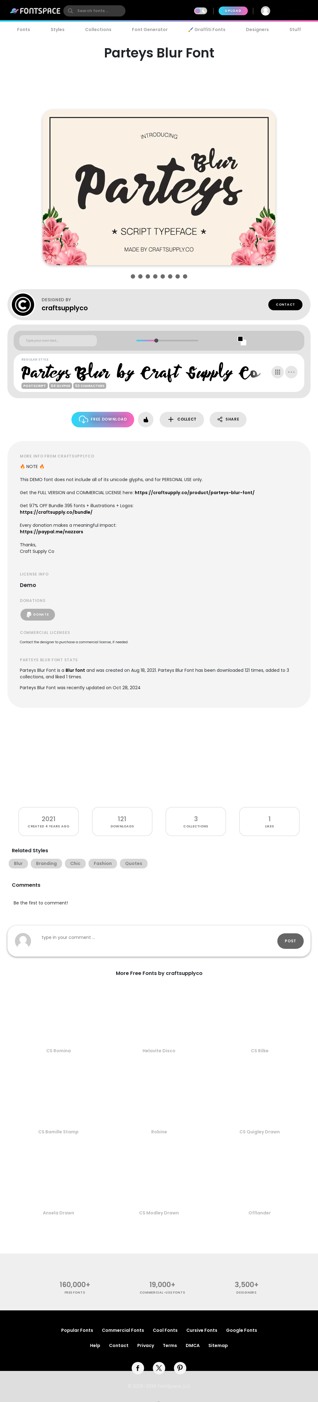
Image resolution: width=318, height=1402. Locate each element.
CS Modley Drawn (159, 1213)
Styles (58, 29)
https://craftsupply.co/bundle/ (56, 512)
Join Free (293, 10)
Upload (233, 10)
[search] (94, 10)
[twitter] (159, 1368)
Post (290, 941)
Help (95, 1345)
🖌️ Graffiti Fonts (206, 29)
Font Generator (150, 29)
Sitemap (218, 1345)
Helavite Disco (159, 1051)
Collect (182, 419)
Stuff (295, 29)
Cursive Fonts (201, 1330)
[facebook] (138, 1368)
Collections (98, 29)
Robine (159, 1132)
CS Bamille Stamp (58, 1132)
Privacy (145, 1345)
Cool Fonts (165, 1330)
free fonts (75, 1292)
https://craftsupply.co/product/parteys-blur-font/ (195, 492)
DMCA (193, 1345)
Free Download (103, 419)
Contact (285, 304)
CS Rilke (260, 1051)
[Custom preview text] (58, 340)
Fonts (23, 29)
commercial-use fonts (162, 1292)
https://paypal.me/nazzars (51, 532)
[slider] (156, 341)
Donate (38, 614)
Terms (170, 1345)
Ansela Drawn (58, 1213)
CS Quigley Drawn (259, 1132)
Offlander (259, 1213)
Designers (257, 29)
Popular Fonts (77, 1330)
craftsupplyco (65, 307)
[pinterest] (180, 1368)
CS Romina (58, 1051)
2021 (49, 818)
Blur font (75, 670)
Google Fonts (241, 1330)
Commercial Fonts (123, 1330)
